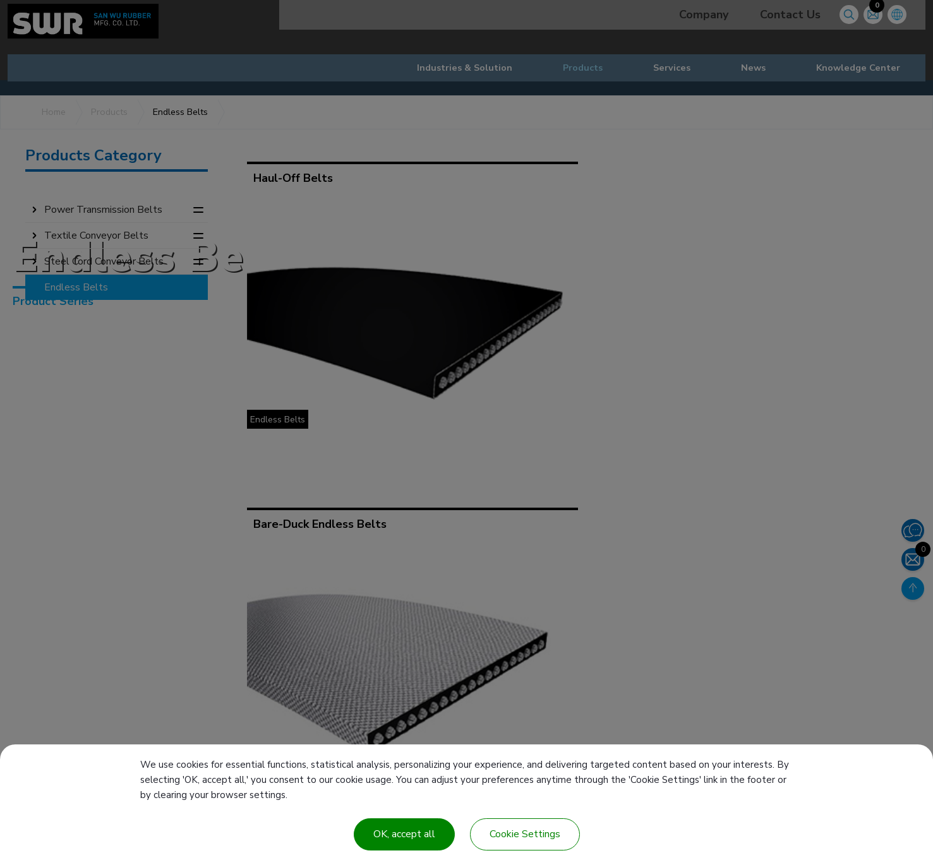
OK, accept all (404, 834)
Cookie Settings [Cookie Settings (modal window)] (525, 834)
